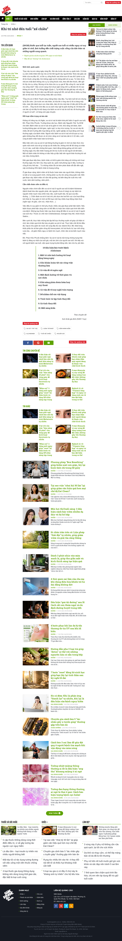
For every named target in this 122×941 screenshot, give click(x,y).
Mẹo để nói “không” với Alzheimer (37, 59)
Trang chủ (4, 24)
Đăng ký (113, 19)
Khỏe (8, 19)
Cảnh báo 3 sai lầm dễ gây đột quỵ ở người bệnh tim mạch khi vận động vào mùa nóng (68, 745)
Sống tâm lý (66, 19)
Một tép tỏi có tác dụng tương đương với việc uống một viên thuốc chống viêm (20, 863)
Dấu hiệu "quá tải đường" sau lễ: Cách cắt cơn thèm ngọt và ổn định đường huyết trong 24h (68, 605)
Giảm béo (86, 19)
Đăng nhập (104, 19)
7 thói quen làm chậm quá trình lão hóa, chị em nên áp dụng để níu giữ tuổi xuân (101, 875)
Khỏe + (19, 36)
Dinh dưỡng (34, 19)
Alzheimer (30, 333)
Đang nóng (112, 25)
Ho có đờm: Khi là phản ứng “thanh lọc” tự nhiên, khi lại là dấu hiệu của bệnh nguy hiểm (67, 698)
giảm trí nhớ (48, 328)
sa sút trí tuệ (31, 328)
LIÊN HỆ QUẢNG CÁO (63, 890)
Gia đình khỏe (54, 19)
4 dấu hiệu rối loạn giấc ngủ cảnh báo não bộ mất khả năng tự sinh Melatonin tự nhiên (9, 53)
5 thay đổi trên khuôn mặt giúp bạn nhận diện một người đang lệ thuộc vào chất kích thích (9, 65)
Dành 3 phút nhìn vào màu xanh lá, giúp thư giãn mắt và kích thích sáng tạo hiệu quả (67, 558)
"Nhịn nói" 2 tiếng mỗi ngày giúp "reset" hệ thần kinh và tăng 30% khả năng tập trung (9, 100)
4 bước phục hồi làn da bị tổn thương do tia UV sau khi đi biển (66, 628)
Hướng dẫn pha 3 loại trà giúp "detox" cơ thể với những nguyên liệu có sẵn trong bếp (67, 652)
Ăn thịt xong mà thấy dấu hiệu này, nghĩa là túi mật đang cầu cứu (106, 119)
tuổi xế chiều (46, 333)
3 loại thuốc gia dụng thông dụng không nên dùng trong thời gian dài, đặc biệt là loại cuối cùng (20, 874)
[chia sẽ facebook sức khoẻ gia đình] (56, 906)
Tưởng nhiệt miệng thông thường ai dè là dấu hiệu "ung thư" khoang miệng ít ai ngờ (67, 768)
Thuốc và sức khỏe (20, 19)
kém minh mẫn (64, 328)
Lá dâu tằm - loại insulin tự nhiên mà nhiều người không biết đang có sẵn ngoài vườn (28, 830)
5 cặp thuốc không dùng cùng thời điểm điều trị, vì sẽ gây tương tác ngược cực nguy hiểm (19, 843)
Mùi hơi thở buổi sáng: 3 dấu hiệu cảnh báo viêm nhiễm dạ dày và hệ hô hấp (67, 511)
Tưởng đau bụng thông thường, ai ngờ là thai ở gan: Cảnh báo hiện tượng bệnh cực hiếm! (68, 792)
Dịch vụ (94, 19)
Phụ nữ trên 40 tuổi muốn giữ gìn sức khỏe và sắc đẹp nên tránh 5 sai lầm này (102, 864)
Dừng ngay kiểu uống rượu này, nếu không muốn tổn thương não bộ (106, 98)
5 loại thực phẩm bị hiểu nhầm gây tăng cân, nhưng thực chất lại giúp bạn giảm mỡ (106, 77)
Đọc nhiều (97, 25)
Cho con (77, 19)
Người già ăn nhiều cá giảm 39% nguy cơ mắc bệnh (43, 56)
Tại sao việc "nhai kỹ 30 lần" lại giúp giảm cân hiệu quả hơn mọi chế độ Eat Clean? (68, 488)
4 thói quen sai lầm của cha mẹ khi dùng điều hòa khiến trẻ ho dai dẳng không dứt (68, 582)
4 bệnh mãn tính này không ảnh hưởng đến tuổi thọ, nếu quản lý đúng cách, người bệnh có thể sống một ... (107, 88)
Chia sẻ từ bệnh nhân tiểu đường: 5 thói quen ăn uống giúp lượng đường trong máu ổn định (106, 32)
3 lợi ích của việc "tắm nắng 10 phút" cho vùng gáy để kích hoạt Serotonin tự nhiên (9, 76)
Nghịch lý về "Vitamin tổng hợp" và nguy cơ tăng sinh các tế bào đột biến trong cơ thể (79, 394)
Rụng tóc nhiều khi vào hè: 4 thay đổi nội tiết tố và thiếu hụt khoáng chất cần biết (61, 863)
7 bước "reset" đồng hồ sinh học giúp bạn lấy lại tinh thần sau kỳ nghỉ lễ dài (68, 675)
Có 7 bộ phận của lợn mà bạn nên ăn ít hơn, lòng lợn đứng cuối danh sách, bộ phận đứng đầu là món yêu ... (103, 64)
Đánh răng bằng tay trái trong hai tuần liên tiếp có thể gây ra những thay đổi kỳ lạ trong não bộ (106, 43)
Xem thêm (54, 813)
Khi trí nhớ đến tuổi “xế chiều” (24, 29)
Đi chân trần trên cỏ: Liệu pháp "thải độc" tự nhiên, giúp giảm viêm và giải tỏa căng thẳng (67, 535)
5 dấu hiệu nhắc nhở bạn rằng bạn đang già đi (105, 53)
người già (61, 333)
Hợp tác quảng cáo (113, 2)
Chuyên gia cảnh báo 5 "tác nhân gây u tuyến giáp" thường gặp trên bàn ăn (68, 722)
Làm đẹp (44, 19)
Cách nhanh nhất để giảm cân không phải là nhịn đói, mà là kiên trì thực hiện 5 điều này (106, 109)
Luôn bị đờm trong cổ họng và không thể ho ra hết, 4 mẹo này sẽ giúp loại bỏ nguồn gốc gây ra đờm (106, 129)
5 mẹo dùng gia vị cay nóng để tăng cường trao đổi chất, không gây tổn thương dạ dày (9, 88)
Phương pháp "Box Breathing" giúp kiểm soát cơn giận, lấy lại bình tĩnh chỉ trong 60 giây (68, 465)
